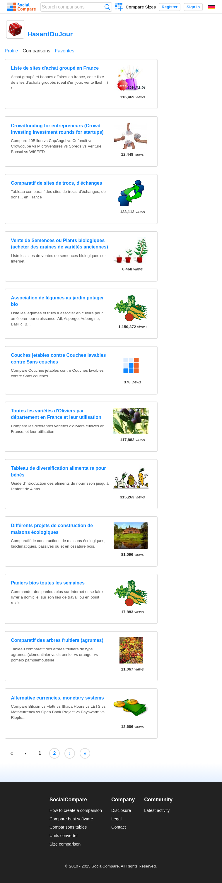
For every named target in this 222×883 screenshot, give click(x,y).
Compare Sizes (141, 7)
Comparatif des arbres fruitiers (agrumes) (57, 640)
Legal (116, 819)
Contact (118, 827)
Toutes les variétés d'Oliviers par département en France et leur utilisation (56, 414)
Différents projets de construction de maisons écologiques (52, 528)
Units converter (63, 835)
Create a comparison (119, 7)
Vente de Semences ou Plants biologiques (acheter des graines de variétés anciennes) (59, 243)
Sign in (193, 7)
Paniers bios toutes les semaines (48, 582)
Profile (11, 50)
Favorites (64, 50)
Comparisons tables (68, 827)
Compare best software (71, 819)
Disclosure (121, 810)
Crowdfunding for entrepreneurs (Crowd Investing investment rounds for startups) (57, 129)
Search (107, 7)
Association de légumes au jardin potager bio (57, 301)
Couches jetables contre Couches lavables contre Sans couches (58, 358)
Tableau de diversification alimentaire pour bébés (58, 471)
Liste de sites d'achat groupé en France (55, 68)
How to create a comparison (75, 810)
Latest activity (157, 810)
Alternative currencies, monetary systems (57, 697)
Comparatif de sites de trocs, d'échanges (56, 183)
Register (169, 7)
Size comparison (65, 844)
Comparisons (36, 50)
